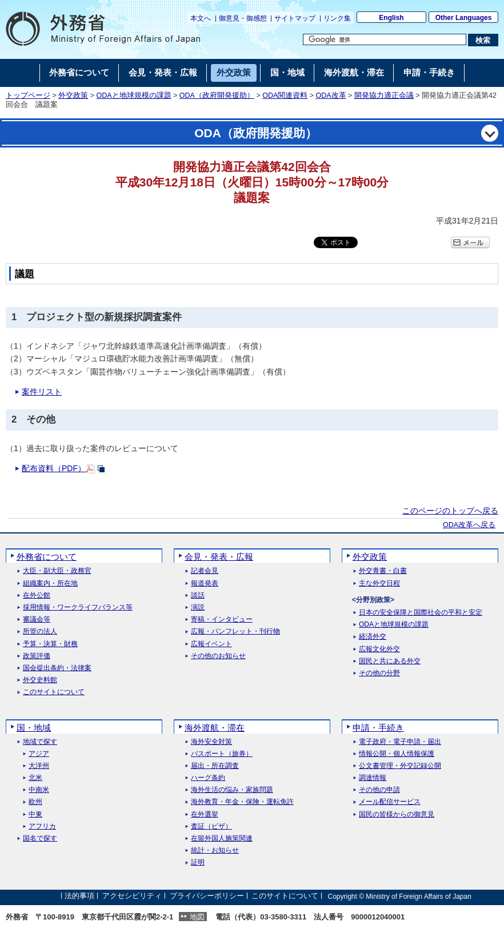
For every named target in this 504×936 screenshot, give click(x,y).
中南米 (39, 790)
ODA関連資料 (284, 95)
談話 (198, 595)
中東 (35, 814)
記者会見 (204, 571)
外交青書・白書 (383, 571)
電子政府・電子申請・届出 (400, 742)
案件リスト (42, 391)
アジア (39, 754)
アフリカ (42, 826)
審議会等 (36, 619)
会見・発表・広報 (219, 556)
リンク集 (337, 18)
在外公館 (36, 595)
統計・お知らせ (215, 850)
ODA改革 (331, 95)
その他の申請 (379, 790)
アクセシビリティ (132, 896)
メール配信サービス (390, 802)
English (391, 18)
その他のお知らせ (218, 656)
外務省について (47, 556)
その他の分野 (379, 673)
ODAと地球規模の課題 (134, 95)
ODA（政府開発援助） (216, 95)
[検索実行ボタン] (483, 40)
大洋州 (39, 766)
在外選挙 (204, 814)
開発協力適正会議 (384, 95)
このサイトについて (54, 692)
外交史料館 (40, 680)
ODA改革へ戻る (469, 525)
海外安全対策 (211, 742)
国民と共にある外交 (390, 661)
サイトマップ (294, 18)
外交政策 (73, 95)
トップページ (28, 95)
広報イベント (211, 644)
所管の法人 (40, 631)
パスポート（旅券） (222, 754)
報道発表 (204, 583)
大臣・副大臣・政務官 (57, 571)
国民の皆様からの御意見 (396, 814)
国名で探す (40, 838)
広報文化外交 (379, 649)
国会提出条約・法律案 (57, 668)
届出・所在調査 (215, 766)
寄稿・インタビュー (222, 619)
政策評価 (36, 656)
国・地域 (34, 727)
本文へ (200, 18)
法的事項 (79, 896)
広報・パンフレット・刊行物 (235, 631)
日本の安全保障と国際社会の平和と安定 (420, 612)
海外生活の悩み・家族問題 (232, 790)
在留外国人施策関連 (222, 838)
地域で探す (40, 742)
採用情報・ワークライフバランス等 (78, 607)
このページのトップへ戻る (450, 511)
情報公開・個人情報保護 (396, 754)
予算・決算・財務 (50, 644)
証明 (198, 862)
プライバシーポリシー (207, 896)
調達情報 (372, 778)
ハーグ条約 (208, 778)
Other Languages (463, 18)
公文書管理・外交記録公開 (400, 766)
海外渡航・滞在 (215, 727)
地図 (197, 917)
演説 (198, 607)
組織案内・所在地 (50, 583)
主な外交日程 (379, 583)
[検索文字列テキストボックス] (384, 39)
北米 (35, 778)
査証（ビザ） (211, 826)
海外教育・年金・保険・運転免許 (242, 802)
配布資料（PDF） (54, 468)
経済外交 (372, 636)
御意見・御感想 (243, 18)
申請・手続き (378, 727)
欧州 (35, 802)
